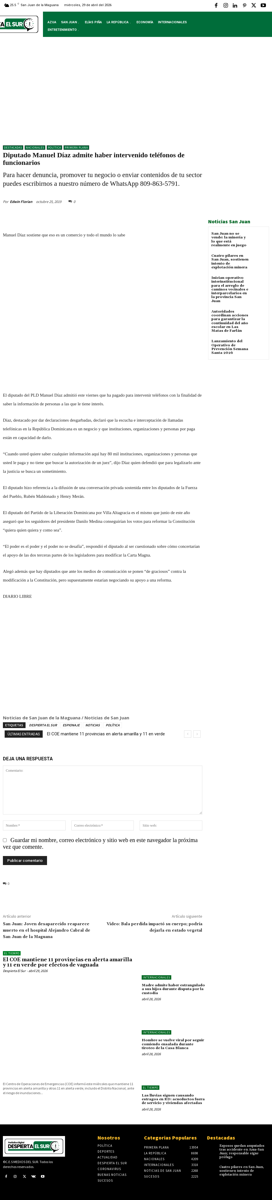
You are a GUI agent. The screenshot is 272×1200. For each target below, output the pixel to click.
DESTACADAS (13, 147)
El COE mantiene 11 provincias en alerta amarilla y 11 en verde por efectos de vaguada (69, 963)
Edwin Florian (21, 201)
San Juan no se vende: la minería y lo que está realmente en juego (228, 239)
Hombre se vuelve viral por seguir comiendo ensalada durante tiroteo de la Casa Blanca (173, 1044)
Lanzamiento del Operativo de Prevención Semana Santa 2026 (229, 347)
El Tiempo (11, 953)
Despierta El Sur (14, 971)
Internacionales (156, 977)
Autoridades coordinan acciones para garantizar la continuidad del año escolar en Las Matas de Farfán (229, 321)
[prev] (187, 734)
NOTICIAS (92, 725)
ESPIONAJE (71, 725)
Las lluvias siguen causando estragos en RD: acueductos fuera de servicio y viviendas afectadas (173, 1099)
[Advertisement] (136, 95)
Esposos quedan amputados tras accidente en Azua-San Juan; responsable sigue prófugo (241, 1151)
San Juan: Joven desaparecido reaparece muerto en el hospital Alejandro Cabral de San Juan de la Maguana (46, 930)
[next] (197, 734)
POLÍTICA (113, 725)
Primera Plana (76, 147)
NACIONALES (35, 147)
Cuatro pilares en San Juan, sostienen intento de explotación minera (229, 262)
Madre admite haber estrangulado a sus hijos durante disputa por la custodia (173, 989)
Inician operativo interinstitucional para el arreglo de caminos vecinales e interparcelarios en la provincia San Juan (229, 289)
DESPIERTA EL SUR (43, 725)
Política (54, 147)
